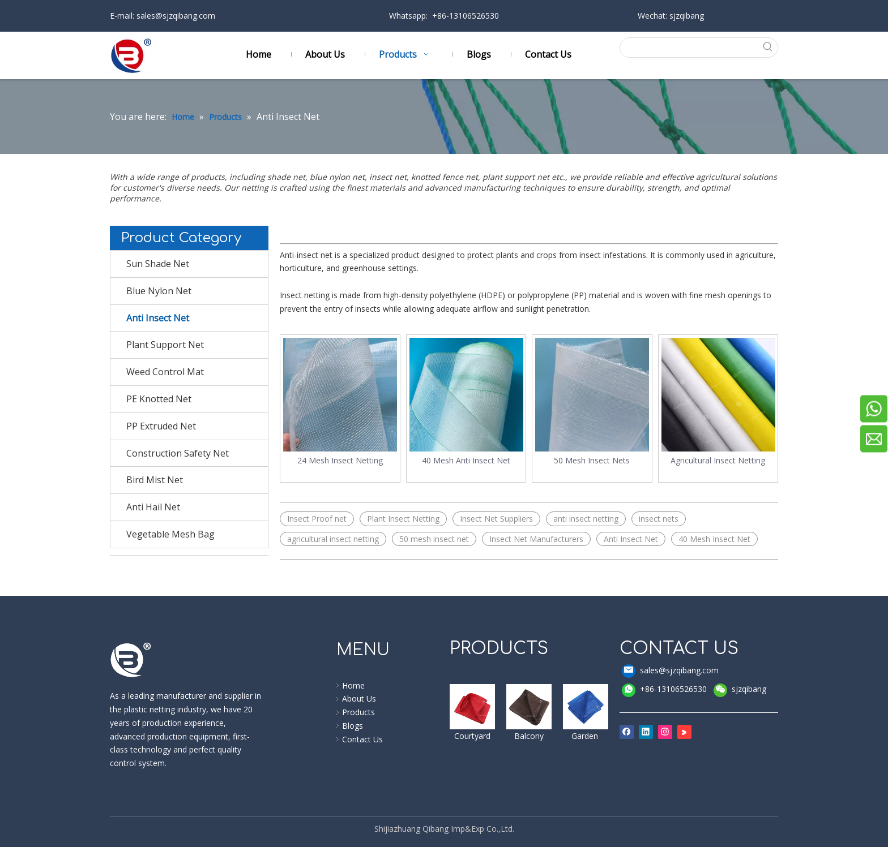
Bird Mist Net (154, 480)
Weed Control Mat (165, 372)
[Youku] (684, 731)
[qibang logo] (131, 660)
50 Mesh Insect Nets (592, 460)
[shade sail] (472, 706)
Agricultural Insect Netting (718, 460)
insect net (388, 176)
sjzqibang (740, 689)
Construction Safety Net (177, 453)
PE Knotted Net (158, 399)
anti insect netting (585, 518)
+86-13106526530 (664, 690)
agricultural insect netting (333, 539)
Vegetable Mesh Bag (170, 534)
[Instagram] (665, 731)
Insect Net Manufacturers (536, 539)
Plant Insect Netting (403, 518)
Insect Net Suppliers (496, 518)
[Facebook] (627, 731)
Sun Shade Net (157, 263)
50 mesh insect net (434, 539)
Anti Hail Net (153, 507)
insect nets (658, 518)
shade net (286, 176)
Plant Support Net (165, 344)
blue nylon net (337, 176)
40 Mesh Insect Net (714, 539)
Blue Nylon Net (158, 291)
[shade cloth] (585, 706)
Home (353, 685)
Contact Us (362, 739)
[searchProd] (689, 47)
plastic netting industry (164, 709)
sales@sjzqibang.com (174, 15)
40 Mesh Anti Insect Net (466, 460)
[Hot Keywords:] (768, 47)
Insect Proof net (317, 518)
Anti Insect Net (157, 318)
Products (358, 712)
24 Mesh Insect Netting (340, 460)
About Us (359, 698)
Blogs (352, 725)
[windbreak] (529, 706)
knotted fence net (444, 176)
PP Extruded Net (161, 426)
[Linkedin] (646, 731)
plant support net (517, 176)
